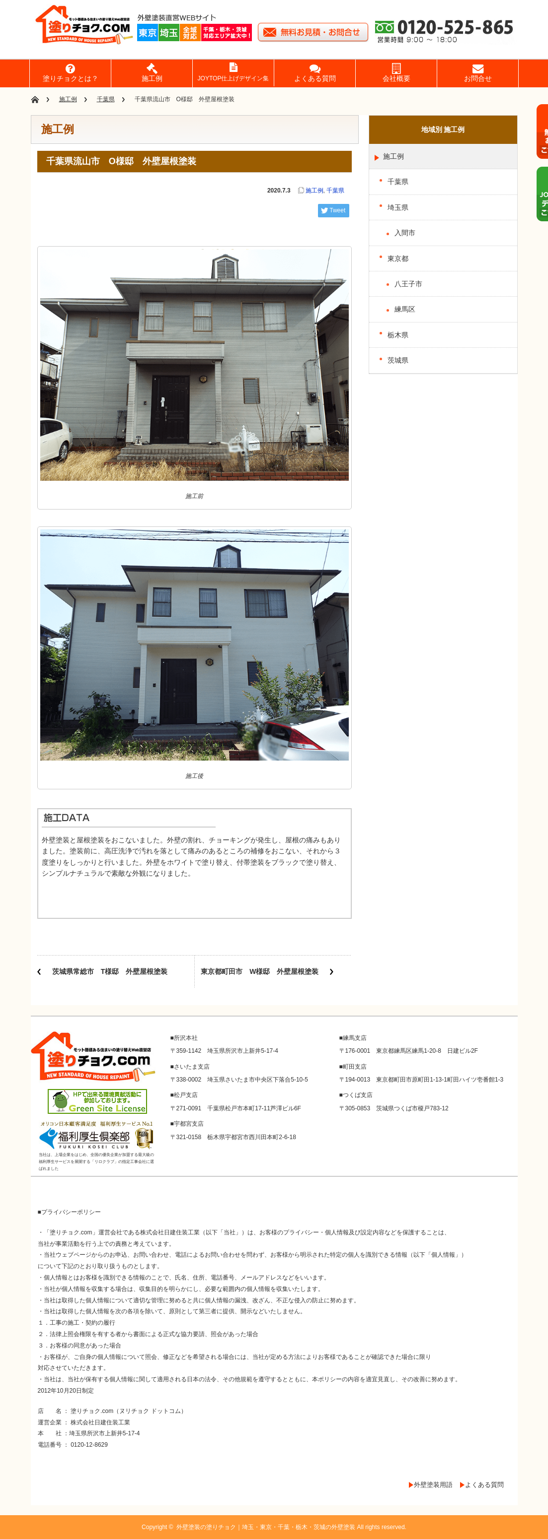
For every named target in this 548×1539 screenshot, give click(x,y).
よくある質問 (484, 1484)
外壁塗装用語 (433, 1484)
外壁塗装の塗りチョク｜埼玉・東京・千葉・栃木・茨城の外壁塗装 (265, 1527)
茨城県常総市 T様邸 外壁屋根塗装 (110, 971)
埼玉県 (398, 207)
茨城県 (398, 360)
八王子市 (408, 284)
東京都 (398, 258)
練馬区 (404, 309)
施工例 (68, 99)
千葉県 (106, 99)
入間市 (404, 233)
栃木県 (398, 335)
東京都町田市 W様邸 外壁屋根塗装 (259, 971)
